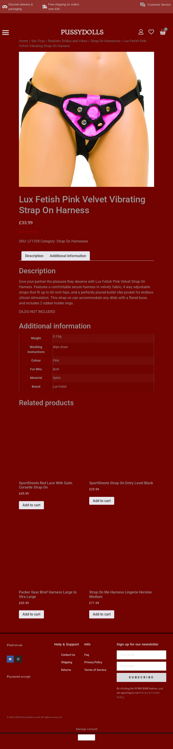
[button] (5, 32)
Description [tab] (34, 256)
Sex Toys (38, 41)
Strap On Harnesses (106, 41)
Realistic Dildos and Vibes (67, 41)
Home (23, 41)
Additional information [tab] (68, 256)
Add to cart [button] (31, 505)
